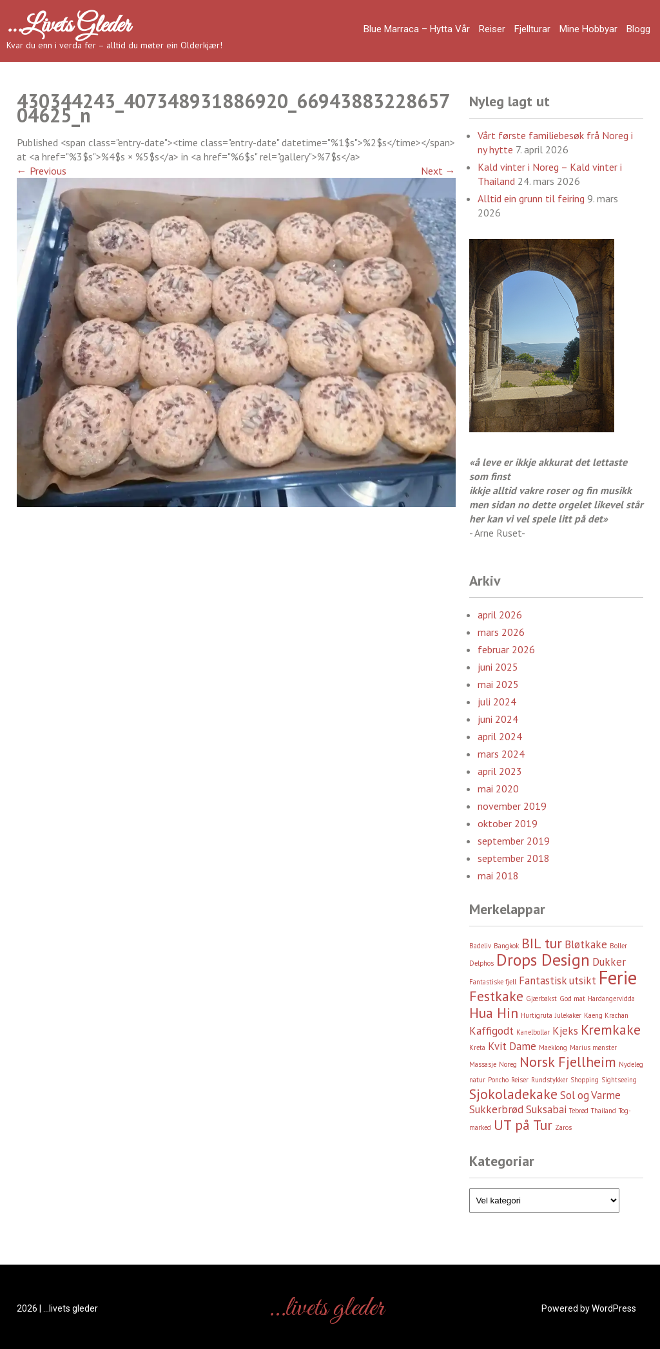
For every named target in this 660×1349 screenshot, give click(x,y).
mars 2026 (501, 632)
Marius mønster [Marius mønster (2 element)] (593, 1047)
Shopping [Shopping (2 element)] (584, 1079)
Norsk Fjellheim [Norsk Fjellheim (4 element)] (567, 1062)
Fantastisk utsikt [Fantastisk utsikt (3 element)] (557, 980)
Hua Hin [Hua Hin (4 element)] (493, 1013)
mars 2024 (501, 753)
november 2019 (512, 805)
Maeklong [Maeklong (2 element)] (553, 1047)
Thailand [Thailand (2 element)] (603, 1110)
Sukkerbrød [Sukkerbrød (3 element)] (496, 1109)
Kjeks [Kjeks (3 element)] (565, 1031)
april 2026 (500, 614)
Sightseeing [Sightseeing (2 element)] (619, 1079)
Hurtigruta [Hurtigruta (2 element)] (536, 1015)
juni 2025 (498, 666)
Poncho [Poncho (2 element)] (498, 1079)
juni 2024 (498, 719)
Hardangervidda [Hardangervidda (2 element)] (611, 998)
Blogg (638, 29)
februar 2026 (506, 649)
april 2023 (500, 771)
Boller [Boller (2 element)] (618, 945)
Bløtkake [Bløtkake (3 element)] (586, 944)
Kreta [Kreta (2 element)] (477, 1047)
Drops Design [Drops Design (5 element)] (543, 959)
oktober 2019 (508, 823)
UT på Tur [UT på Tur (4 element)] (523, 1125)
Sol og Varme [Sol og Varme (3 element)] (590, 1095)
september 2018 (514, 858)
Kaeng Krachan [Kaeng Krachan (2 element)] (606, 1015)
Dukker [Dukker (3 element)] (609, 962)
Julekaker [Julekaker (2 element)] (568, 1015)
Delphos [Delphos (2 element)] (481, 963)
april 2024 (500, 736)
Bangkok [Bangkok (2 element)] (506, 945)
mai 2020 (498, 788)
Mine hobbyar (588, 29)
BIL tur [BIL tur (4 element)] (541, 943)
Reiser (492, 29)
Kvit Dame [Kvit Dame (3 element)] (512, 1046)
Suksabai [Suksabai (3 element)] (546, 1109)
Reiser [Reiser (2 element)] (520, 1079)
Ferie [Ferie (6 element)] (618, 977)
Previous (41, 170)
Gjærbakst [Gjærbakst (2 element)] (541, 998)
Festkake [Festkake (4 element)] (496, 996)
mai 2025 (498, 684)
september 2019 (514, 840)
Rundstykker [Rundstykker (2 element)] (549, 1079)
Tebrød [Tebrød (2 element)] (578, 1110)
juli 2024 (497, 701)
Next (438, 170)
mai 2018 (498, 875)
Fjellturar (532, 29)
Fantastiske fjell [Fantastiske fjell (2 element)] (492, 981)
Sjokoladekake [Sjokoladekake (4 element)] (513, 1094)
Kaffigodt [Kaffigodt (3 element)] (491, 1031)
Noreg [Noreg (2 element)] (508, 1064)
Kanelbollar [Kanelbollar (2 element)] (533, 1032)
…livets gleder (68, 26)
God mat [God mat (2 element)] (572, 998)
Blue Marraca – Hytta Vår (417, 29)
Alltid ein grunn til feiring (531, 198)
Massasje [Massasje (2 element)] (482, 1064)
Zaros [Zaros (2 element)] (563, 1127)
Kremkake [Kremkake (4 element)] (611, 1029)
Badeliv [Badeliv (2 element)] (480, 945)
